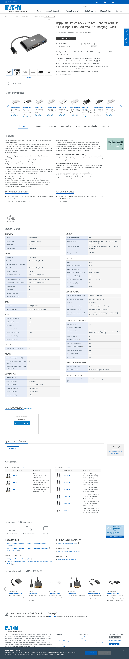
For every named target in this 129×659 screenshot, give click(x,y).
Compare (25, 467)
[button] (8, 107)
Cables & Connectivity (53, 11)
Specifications (37, 126)
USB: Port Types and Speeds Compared (69, 551)
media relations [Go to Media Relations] (84, 637)
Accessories (66, 126)
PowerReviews (28, 408)
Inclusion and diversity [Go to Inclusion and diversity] (62, 641)
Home (6, 16)
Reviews (52, 126)
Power (39, 11)
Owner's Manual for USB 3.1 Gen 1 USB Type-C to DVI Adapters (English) (27, 548)
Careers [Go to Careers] (58, 639)
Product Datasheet (12, 551)
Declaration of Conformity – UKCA (67, 543)
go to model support (116, 536)
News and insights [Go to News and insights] (61, 647)
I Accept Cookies (91, 653)
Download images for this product (68, 559)
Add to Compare (61, 43)
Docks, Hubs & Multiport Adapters (32, 16)
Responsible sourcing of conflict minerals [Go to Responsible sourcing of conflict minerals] (91, 643)
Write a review (87, 32)
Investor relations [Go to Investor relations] (61, 643)
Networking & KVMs (73, 11)
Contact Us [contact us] (114, 644)
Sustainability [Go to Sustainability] (60, 645)
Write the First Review (21, 423)
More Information (104, 653)
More (29, 78)
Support (119, 11)
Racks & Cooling (90, 11)
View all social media (115, 640)
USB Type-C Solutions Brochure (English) (18, 559)
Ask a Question (13, 448)
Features (22, 126)
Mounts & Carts (105, 11)
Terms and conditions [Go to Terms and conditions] (86, 641)
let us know (52, 616)
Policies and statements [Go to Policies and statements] (86, 639)
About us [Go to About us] (58, 637)
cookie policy (60, 654)
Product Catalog (15, 16)
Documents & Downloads (86, 126)
